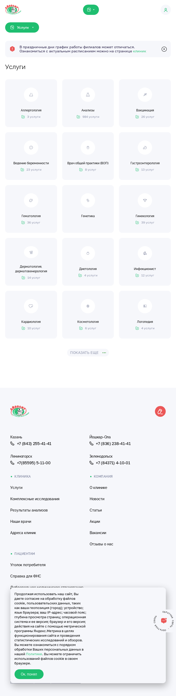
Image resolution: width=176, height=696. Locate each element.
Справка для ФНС (25, 576)
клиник (139, 51)
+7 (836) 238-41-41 (110, 443)
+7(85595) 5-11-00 (30, 463)
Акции (95, 521)
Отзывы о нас (101, 544)
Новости (97, 499)
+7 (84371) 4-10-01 (109, 463)
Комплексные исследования (34, 499)
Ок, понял (29, 674)
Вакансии (98, 533)
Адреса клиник (23, 533)
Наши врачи (20, 521)
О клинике (98, 487)
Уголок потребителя (27, 565)
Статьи (96, 510)
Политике (34, 654)
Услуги (16, 487)
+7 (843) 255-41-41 (30, 443)
